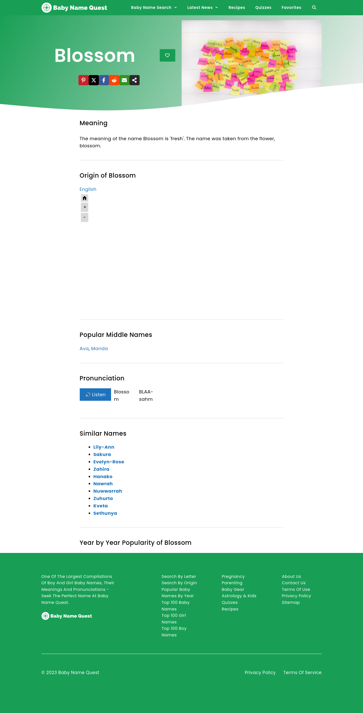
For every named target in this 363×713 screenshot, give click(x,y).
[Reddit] (114, 80)
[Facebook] (104, 80)
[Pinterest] (83, 80)
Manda (99, 348)
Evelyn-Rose (108, 462)
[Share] (134, 80)
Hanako (103, 476)
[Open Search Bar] (313, 7)
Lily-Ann (104, 447)
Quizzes (263, 7)
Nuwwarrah (107, 491)
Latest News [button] (205, 7)
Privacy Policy (260, 672)
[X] (94, 80)
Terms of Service (303, 672)
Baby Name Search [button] (156, 7)
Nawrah (103, 483)
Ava (84, 348)
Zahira (101, 469)
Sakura (102, 454)
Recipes (236, 7)
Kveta (100, 506)
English (88, 189)
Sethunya (105, 513)
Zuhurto (103, 498)
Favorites (291, 7)
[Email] (124, 80)
